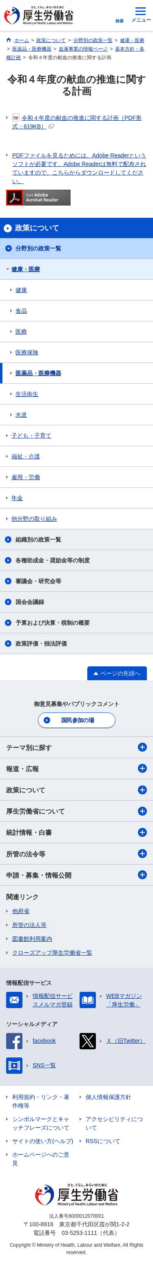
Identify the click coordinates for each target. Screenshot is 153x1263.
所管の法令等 (76, 853)
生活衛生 (27, 394)
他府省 (20, 911)
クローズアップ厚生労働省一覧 (52, 952)
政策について (76, 789)
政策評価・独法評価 (41, 643)
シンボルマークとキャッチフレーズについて (40, 1123)
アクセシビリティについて (114, 1123)
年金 (17, 498)
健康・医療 (25, 269)
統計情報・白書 (76, 832)
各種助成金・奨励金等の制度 (53, 560)
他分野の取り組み (34, 518)
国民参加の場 (77, 720)
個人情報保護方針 (108, 1097)
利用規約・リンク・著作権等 (40, 1101)
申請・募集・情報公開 (76, 874)
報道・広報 (76, 768)
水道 (21, 414)
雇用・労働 (25, 477)
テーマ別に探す (76, 747)
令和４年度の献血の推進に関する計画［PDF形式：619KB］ (77, 122)
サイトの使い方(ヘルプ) (42, 1141)
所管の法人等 (29, 925)
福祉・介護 (25, 456)
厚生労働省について (76, 811)
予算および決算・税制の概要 (53, 622)
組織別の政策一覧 (38, 539)
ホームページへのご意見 (40, 1158)
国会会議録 (30, 602)
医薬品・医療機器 (38, 373)
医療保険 (27, 352)
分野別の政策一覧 (38, 248)
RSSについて (103, 1141)
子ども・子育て (31, 435)
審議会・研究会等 (38, 581)
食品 (21, 310)
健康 (21, 290)
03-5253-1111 (79, 1233)
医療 (21, 331)
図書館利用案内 (32, 939)
